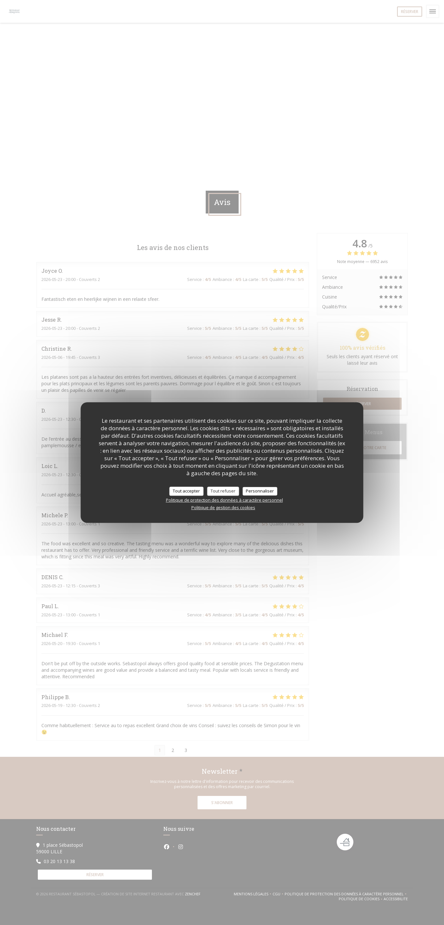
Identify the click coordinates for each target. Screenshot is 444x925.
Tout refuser (223, 491)
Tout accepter (186, 491)
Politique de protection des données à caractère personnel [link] (224, 500)
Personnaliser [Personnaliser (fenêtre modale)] (260, 491)
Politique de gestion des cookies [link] (223, 507)
